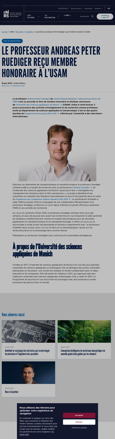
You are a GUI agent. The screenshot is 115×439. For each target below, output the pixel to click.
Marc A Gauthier (13, 397)
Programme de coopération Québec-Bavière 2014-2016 (43, 199)
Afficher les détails (96, 430)
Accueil (4, 32)
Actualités (29, 32)
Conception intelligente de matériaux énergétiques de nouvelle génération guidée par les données (84, 355)
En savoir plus (19, 431)
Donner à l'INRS (105, 16)
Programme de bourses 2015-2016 (41, 114)
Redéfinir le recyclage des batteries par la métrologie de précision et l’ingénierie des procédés (25, 355)
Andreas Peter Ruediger (38, 99)
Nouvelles (88, 8)
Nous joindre (76, 8)
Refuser (96, 424)
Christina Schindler (81, 188)
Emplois (98, 8)
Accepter (96, 418)
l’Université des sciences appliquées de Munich (38, 105)
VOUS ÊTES (62, 8)
